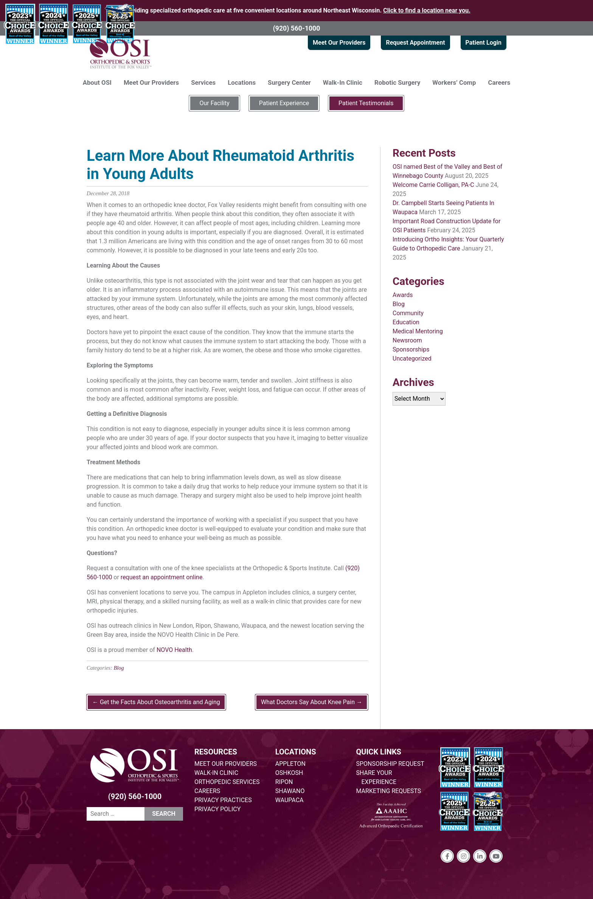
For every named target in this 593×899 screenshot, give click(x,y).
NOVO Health (174, 649)
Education (406, 322)
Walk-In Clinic (342, 82)
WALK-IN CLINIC (216, 772)
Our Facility (214, 103)
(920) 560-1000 (296, 28)
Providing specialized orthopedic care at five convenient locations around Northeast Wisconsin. (296, 10)
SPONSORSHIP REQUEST (390, 763)
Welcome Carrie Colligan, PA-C (433, 184)
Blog (119, 668)
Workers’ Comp (454, 82)
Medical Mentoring (418, 331)
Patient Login (483, 42)
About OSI (97, 82)
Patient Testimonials (365, 103)
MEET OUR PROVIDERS (225, 763)
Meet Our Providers (339, 42)
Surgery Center (289, 82)
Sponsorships (411, 349)
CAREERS (207, 791)
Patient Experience (284, 103)
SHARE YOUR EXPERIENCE (376, 777)
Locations (242, 82)
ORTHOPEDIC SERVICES (226, 781)
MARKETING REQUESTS (388, 791)
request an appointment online (162, 577)
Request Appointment (415, 42)
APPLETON (290, 763)
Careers (499, 82)
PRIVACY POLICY (217, 809)
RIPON (284, 781)
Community (408, 313)
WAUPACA (289, 800)
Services (203, 82)
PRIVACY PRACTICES (223, 800)
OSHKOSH (289, 772)
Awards (403, 295)
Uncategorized (412, 358)
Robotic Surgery (397, 82)
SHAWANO (290, 791)
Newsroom (407, 340)
